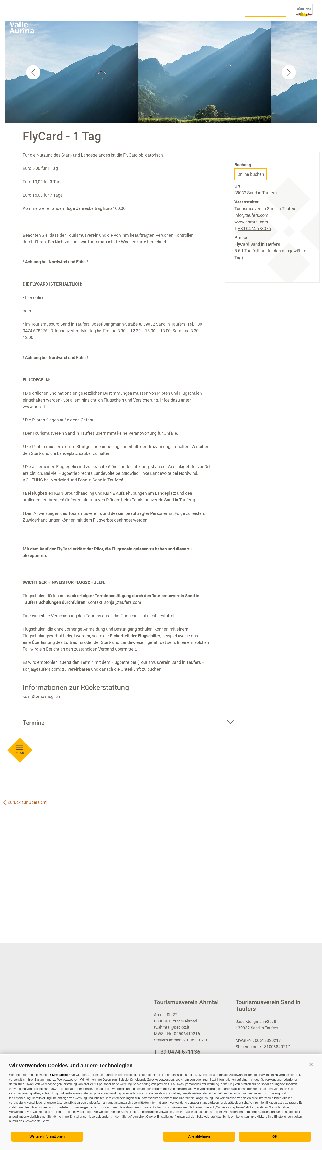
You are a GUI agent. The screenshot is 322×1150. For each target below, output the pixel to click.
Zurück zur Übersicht (24, 802)
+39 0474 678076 (254, 228)
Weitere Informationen (47, 1136)
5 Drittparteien (60, 1074)
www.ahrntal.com (251, 221)
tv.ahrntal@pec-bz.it (171, 1027)
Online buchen (250, 174)
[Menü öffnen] (19, 301)
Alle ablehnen (199, 1136)
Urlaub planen (265, 10)
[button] (311, 1064)
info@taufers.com (251, 215)
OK (274, 1136)
